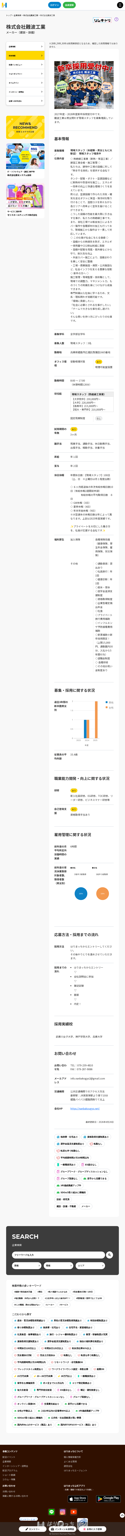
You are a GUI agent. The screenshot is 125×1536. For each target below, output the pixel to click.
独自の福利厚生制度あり (90, 1341)
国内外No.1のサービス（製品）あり (33, 1424)
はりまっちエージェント (75, 1470)
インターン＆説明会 (62, 1529)
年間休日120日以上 (25, 1348)
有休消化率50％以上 (80, 1348)
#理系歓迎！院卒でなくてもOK (89, 1298)
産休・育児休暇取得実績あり (29, 1320)
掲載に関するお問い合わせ (15, 1495)
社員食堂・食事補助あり (27, 1334)
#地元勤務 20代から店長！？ (26, 1298)
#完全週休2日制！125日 (82, 1292)
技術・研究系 (63, 1199)
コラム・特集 (8, 1479)
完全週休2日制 (22, 1355)
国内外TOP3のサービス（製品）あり (77, 1424)
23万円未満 (21, 1376)
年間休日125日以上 (52, 1348)
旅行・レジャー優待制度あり (61, 1334)
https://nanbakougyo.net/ (85, 1108)
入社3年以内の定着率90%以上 (54, 1411)
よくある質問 (70, 1461)
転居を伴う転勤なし (68, 1150)
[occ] (58, 1265)
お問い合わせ (8, 1491)
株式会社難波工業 (30, 15)
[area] (90, 1265)
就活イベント (8, 1457)
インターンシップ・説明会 (15, 1465)
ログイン (54, 4)
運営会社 (68, 1465)
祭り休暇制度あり (24, 1327)
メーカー (85, 1206)
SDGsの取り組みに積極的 (71, 1192)
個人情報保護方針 (72, 1457)
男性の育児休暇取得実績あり (66, 1320)
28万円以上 (65, 1376)
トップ (9, 15)
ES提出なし (89, 1164)
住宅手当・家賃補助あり (79, 1327)
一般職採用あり (66, 1164)
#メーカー (50, 1305)
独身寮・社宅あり (67, 1136)
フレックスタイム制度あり (28, 1369)
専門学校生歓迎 (43, 1390)
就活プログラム (9, 1470)
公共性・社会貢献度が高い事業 (64, 1418)
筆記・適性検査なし (88, 1390)
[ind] (26, 1265)
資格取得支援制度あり (96, 1136)
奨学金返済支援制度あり (70, 1143)
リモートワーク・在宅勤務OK (67, 1362)
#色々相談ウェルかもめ (57, 1292)
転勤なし (96, 1143)
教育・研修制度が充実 (95, 1334)
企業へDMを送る (15, 101)
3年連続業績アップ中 (69, 1185)
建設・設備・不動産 (66, 1206)
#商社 (40, 1292)
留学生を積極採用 (24, 1383)
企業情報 (12, 46)
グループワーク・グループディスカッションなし (82, 1171)
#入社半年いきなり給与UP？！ (58, 1298)
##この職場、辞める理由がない (27, 1305)
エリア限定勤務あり (80, 1383)
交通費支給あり (50, 1404)
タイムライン (14, 82)
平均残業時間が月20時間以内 (73, 1157)
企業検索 (17, 15)
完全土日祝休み (46, 1355)
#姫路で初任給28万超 (23, 1292)
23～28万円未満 (43, 1376)
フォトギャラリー (15, 74)
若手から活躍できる (95, 1178)
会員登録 (69, 4)
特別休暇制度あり (97, 1320)
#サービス (64, 1305)
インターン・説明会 (16, 92)
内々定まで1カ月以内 (52, 1383)
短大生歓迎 (21, 1390)
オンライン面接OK (25, 1404)
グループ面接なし (67, 1178)
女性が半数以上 (23, 1411)
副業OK (99, 1369)
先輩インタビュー (15, 64)
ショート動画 (8, 1474)
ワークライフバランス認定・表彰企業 (68, 1369)
